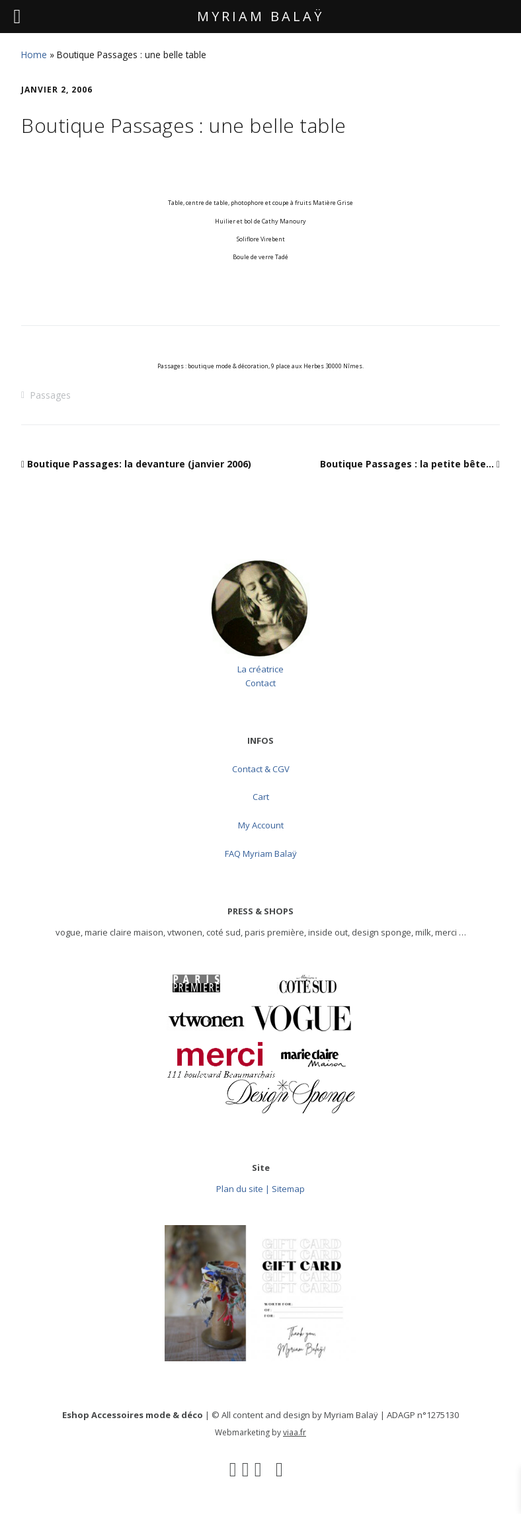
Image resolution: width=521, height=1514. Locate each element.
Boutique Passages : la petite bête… (407, 464)
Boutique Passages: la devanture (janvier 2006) (139, 464)
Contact (260, 683)
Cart (261, 797)
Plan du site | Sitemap (260, 1189)
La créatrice (260, 669)
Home (34, 54)
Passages (50, 395)
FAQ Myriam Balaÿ (261, 853)
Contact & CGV (261, 769)
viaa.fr (294, 1432)
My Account (261, 825)
